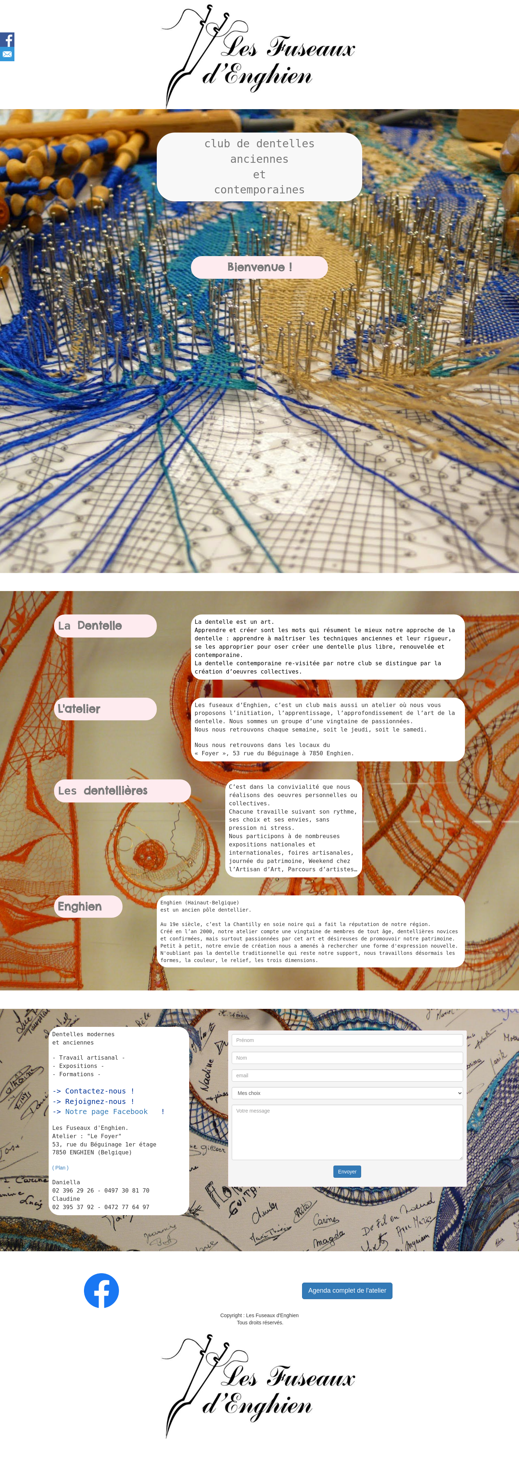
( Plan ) (60, 1168)
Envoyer (347, 1172)
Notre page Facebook (106, 1111)
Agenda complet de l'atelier (347, 1290)
